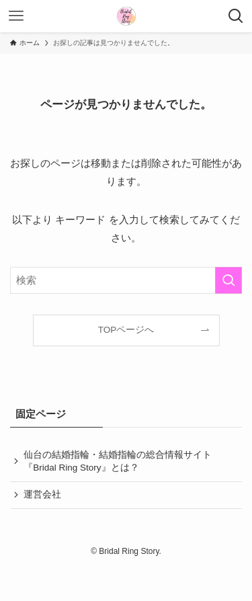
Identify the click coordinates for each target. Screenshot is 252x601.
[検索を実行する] (228, 280)
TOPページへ (126, 330)
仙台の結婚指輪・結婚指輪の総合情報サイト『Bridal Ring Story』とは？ (118, 461)
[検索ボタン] (236, 16)
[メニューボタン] (16, 16)
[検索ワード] (126, 280)
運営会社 (42, 494)
